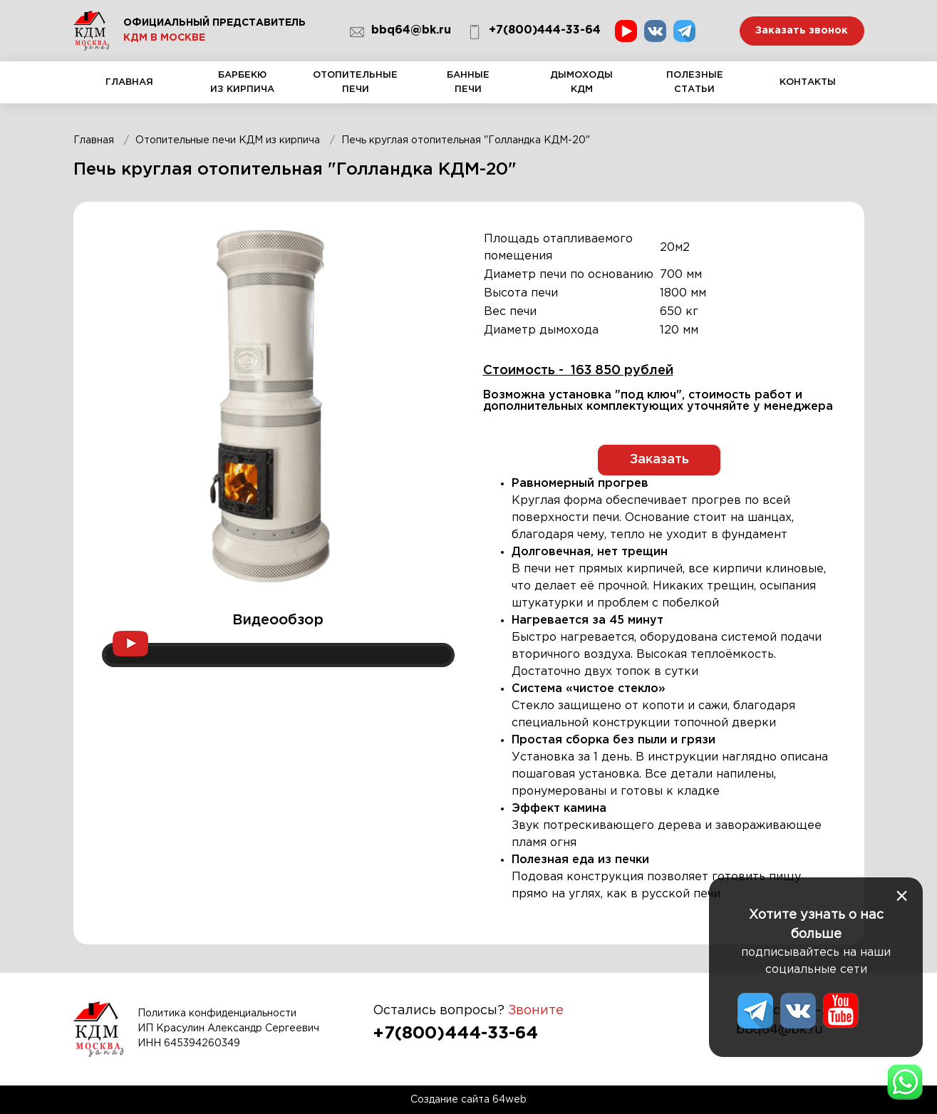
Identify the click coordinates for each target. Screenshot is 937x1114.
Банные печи (468, 87)
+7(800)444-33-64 (534, 32)
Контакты (807, 90)
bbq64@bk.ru (400, 32)
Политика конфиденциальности (217, 1013)
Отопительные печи (356, 87)
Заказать (659, 459)
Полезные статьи (694, 87)
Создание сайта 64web (468, 1099)
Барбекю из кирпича (242, 87)
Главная (130, 90)
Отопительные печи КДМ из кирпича (227, 140)
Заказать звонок (801, 30)
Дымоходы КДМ (581, 87)
